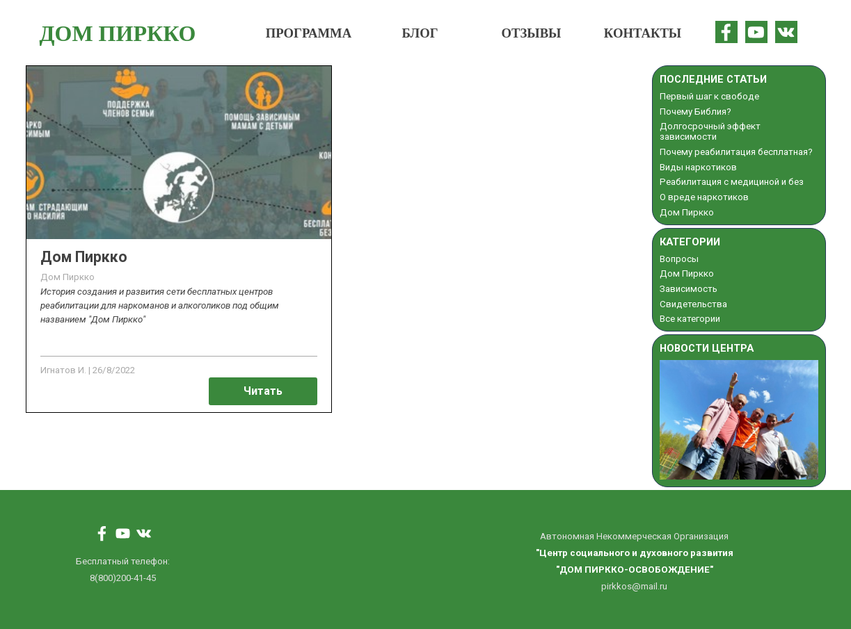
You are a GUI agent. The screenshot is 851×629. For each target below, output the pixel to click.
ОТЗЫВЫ (532, 33)
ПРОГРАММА (308, 33)
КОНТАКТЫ (642, 33)
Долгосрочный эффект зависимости (710, 131)
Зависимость (688, 289)
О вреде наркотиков (704, 197)
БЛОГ (419, 33)
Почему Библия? (695, 111)
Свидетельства (693, 304)
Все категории (690, 318)
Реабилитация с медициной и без (732, 182)
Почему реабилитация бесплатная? (736, 152)
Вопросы (679, 259)
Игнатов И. (63, 370)
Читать (263, 391)
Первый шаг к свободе (709, 96)
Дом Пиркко (83, 257)
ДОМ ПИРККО (118, 33)
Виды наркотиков (698, 167)
